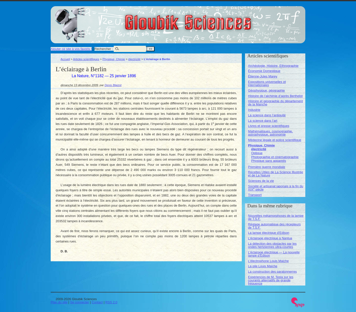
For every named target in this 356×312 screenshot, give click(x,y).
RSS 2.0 (111, 302)
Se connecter (79, 302)
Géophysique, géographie (266, 90)
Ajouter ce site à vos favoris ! (71, 49)
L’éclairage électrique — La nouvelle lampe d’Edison (274, 253)
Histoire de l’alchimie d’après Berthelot (275, 96)
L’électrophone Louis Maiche (268, 261)
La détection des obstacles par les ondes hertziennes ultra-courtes (272, 245)
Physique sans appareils (268, 161)
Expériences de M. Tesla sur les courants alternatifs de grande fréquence (270, 280)
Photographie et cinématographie (275, 157)
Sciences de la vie (261, 181)
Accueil (65, 59)
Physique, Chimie (114, 59)
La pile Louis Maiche (262, 266)
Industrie (254, 110)
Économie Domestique (264, 71)
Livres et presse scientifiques (268, 126)
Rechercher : (103, 49)
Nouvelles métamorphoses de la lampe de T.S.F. (276, 217)
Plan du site (59, 302)
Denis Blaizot (113, 85)
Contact (97, 302)
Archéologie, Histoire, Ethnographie (273, 66)
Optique (257, 153)
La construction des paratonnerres (272, 271)
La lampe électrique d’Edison (268, 233)
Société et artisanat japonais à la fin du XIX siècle (275, 187)
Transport (255, 195)
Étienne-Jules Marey (262, 76)
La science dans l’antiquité (267, 115)
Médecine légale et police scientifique (274, 140)
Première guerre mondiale (266, 167)
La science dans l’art (262, 120)
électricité (134, 59)
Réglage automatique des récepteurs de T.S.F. (274, 225)
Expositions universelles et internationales (267, 83)
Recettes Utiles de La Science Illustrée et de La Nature (275, 173)
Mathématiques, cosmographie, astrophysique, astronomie (270, 132)
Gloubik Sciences (216, 19)
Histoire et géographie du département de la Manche (275, 102)
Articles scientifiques (86, 59)
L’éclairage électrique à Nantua (270, 238)
